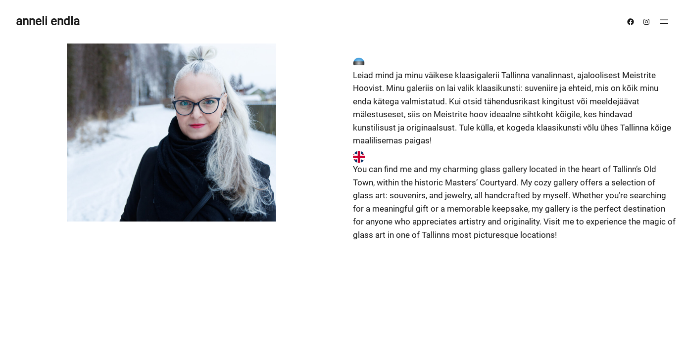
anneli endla (48, 21)
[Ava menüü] (664, 22)
